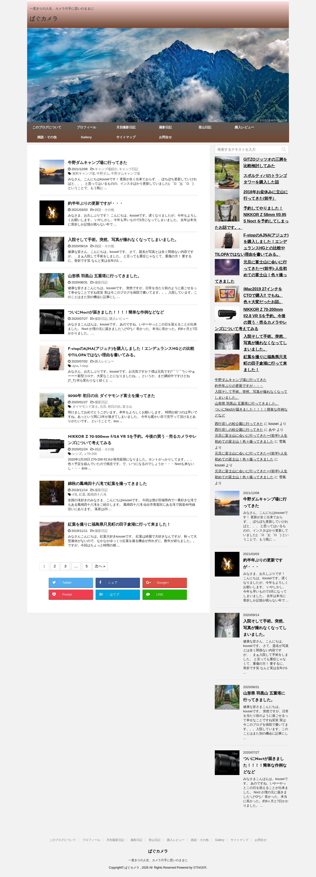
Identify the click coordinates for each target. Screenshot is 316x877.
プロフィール (86, 127)
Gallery (86, 137)
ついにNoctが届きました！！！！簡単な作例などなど (116, 313)
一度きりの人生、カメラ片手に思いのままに (158, 860)
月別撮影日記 (126, 127)
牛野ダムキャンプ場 (125, 173)
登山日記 (204, 127)
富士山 (127, 406)
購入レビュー (244, 127)
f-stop (84, 366)
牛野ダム (103, 173)
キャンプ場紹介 (106, 169)
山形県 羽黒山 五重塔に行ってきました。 (104, 276)
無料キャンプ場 (83, 173)
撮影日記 (165, 127)
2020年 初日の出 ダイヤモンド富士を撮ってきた (111, 396)
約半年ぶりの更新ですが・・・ (95, 204)
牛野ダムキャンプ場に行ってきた (97, 163)
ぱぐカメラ (44, 19)
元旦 (103, 406)
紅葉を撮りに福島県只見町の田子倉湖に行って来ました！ (119, 525)
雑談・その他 (47, 137)
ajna (75, 366)
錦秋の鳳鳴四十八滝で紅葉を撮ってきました (107, 484)
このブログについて (46, 127)
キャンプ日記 (128, 169)
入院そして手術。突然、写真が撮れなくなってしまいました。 (123, 240)
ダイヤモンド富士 (85, 406)
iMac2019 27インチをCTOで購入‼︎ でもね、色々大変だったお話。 (263, 295)
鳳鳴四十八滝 (96, 494)
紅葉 (82, 494)
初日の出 (114, 406)
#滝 (74, 494)
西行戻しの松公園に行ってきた (239, 424)
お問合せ (165, 137)
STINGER (199, 867)
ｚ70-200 (90, 454)
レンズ (77, 454)
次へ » (100, 566)
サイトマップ (126, 137)
